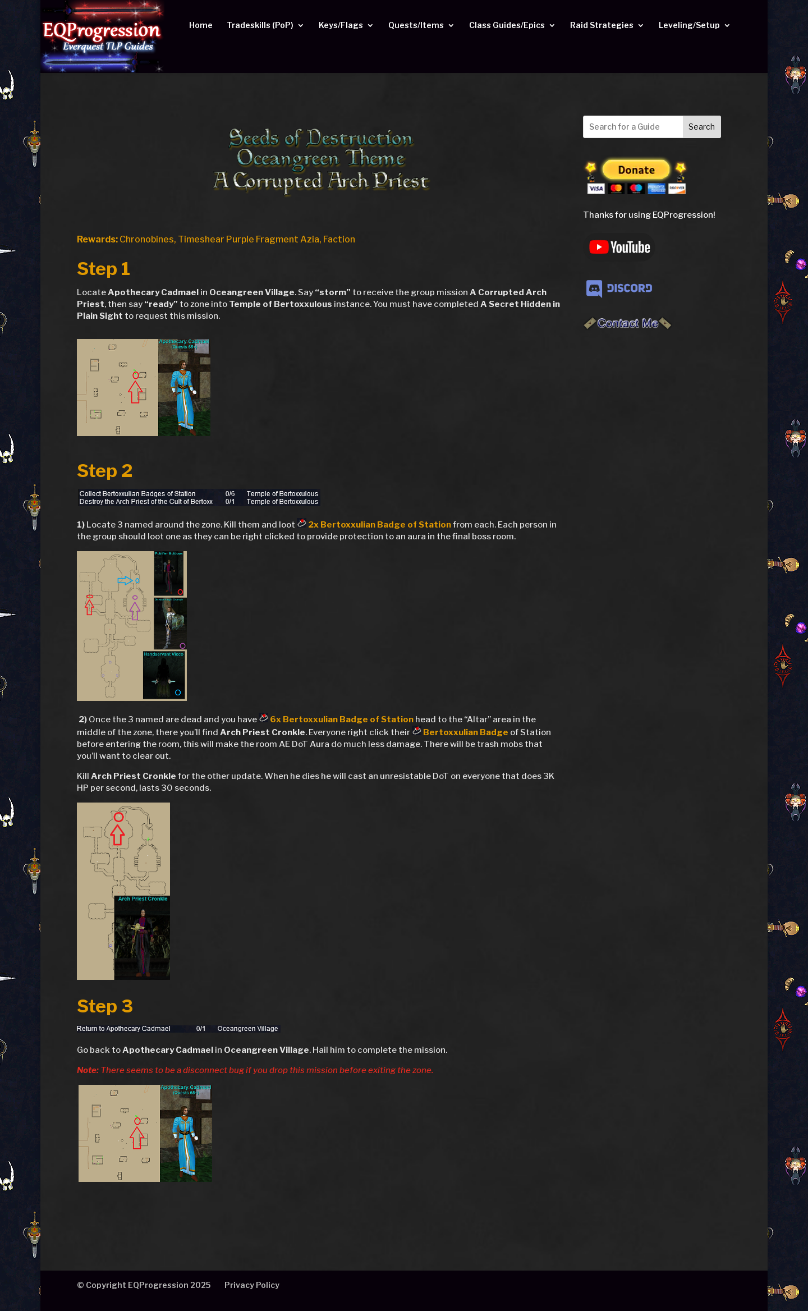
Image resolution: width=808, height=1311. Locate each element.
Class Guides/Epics (507, 25)
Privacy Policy (251, 1285)
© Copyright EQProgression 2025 (143, 1285)
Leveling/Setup (689, 25)
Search (701, 126)
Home (201, 25)
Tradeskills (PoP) (260, 25)
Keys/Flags (341, 25)
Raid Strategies (601, 25)
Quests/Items (416, 25)
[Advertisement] (652, 520)
